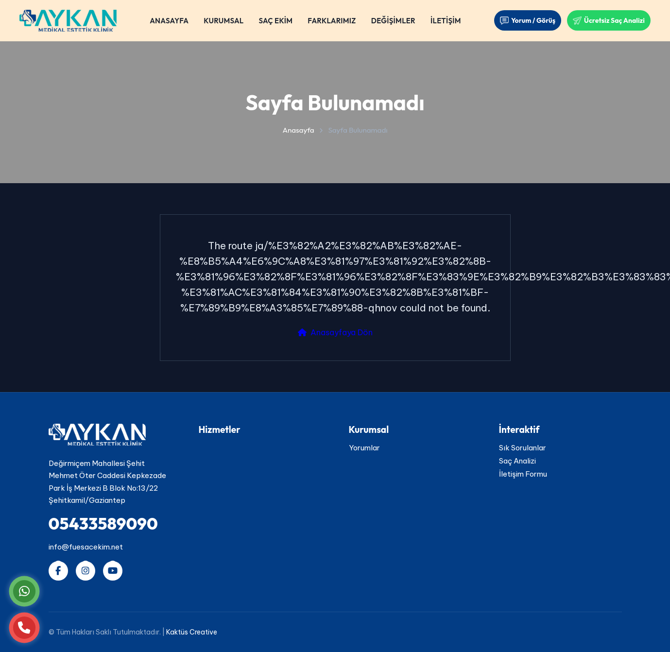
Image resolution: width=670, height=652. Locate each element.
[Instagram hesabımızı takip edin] (85, 571)
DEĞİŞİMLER (393, 20)
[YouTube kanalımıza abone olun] (112, 571)
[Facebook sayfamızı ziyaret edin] (58, 571)
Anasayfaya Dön (335, 332)
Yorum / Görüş (527, 20)
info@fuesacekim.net (86, 546)
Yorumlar (364, 447)
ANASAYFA (169, 20)
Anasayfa (298, 130)
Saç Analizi (517, 460)
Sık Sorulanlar (522, 447)
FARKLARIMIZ (332, 20)
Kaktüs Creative (191, 632)
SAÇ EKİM (275, 20)
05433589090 (103, 523)
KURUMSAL (223, 20)
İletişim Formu (523, 474)
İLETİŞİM (445, 20)
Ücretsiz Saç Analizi (609, 20)
